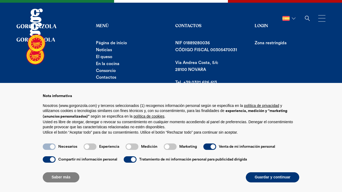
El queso (104, 57)
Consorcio (106, 71)
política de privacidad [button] (261, 105)
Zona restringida (271, 43)
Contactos (106, 77)
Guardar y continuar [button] (272, 177)
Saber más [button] (61, 177)
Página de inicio (111, 43)
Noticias (104, 50)
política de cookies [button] (149, 116)
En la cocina (107, 64)
